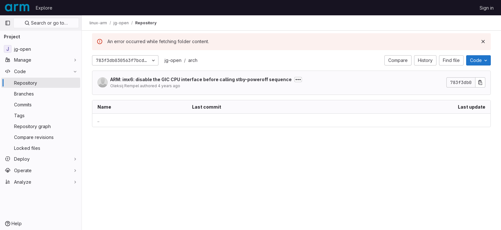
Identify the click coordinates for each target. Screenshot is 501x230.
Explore (44, 8)
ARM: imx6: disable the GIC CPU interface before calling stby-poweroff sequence (201, 79)
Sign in (487, 8)
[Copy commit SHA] (480, 82)
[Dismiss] (483, 41)
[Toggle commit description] (298, 79)
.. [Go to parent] (98, 120)
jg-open (173, 60)
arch (192, 60)
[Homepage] (17, 8)
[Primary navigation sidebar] (8, 23)
